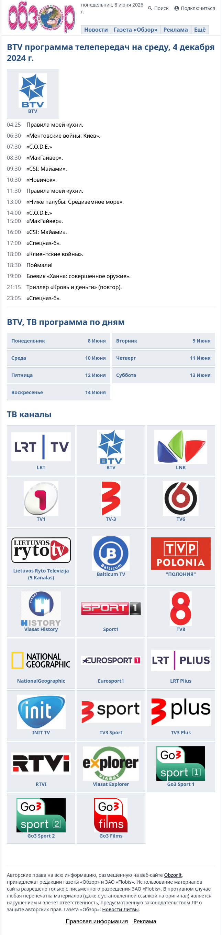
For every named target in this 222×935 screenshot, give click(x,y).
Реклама (176, 29)
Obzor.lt (172, 875)
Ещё (200, 29)
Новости (96, 29)
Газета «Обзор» (136, 29)
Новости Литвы (120, 909)
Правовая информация (97, 921)
